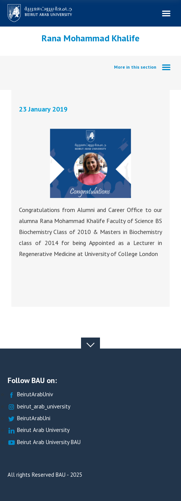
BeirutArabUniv (30, 394)
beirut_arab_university (39, 407)
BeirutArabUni (29, 418)
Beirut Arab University (39, 430)
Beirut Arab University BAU (44, 442)
